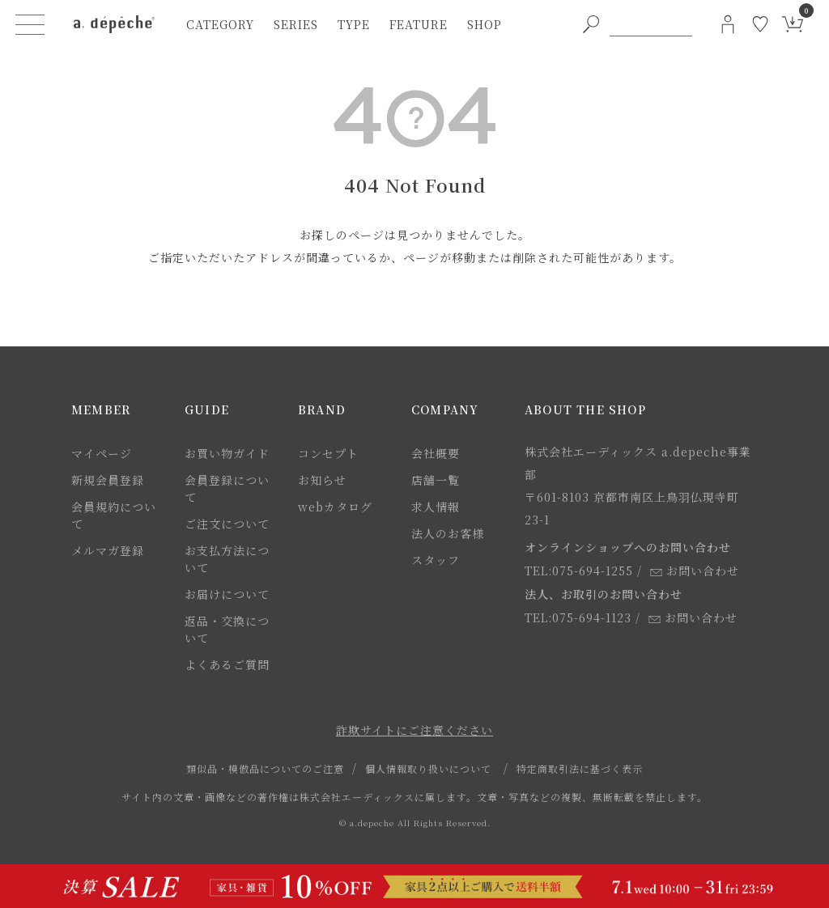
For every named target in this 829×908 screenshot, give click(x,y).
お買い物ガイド (227, 453)
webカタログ (335, 507)
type (354, 24)
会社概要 (435, 453)
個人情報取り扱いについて (428, 768)
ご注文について (227, 524)
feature (418, 24)
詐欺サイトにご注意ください (414, 730)
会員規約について (113, 515)
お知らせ (322, 480)
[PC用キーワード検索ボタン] (591, 24)
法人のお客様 (447, 533)
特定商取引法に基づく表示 (580, 768)
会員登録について (227, 488)
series (296, 24)
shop (484, 24)
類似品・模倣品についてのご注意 (265, 768)
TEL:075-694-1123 (578, 617)
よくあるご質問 (227, 664)
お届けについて (227, 594)
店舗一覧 (435, 480)
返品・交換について (227, 629)
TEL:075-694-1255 (579, 570)
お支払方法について (227, 558)
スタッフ (435, 560)
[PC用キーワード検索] (651, 24)
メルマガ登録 (107, 550)
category (220, 24)
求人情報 (435, 507)
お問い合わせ (694, 570)
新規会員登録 (107, 480)
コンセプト (328, 453)
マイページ (101, 453)
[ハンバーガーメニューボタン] (30, 24)
